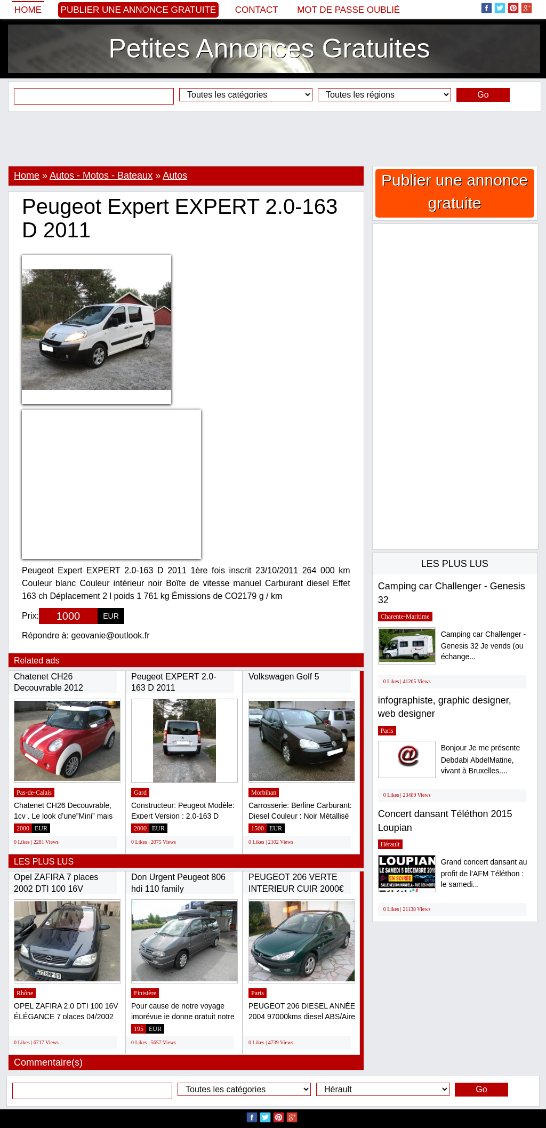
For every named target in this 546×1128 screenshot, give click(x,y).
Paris (257, 993)
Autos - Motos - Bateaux (101, 175)
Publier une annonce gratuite (138, 10)
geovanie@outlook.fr (110, 635)
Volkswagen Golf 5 (283, 676)
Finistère (145, 993)
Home (28, 10)
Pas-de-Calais (34, 792)
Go (482, 94)
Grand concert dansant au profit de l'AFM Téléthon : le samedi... (484, 873)
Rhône (25, 993)
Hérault (390, 844)
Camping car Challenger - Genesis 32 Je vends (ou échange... (483, 645)
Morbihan (263, 792)
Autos (175, 175)
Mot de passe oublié (348, 10)
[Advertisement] (273, 139)
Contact (256, 10)
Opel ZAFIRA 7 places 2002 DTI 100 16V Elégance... (56, 889)
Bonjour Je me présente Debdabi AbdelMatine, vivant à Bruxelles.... (480, 759)
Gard (140, 792)
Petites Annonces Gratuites (269, 48)
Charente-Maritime (405, 616)
